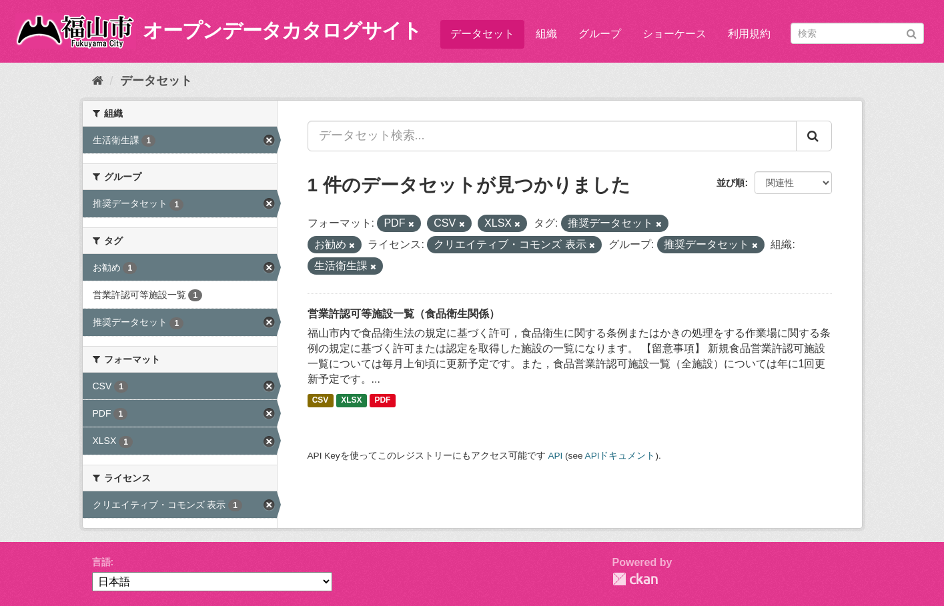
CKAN (635, 579)
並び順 (731, 182)
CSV (320, 400)
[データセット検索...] (552, 136)
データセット (482, 33)
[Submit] (911, 32)
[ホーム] (97, 80)
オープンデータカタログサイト (282, 30)
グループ (599, 33)
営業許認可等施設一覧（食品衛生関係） (404, 313)
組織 (546, 33)
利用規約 (749, 33)
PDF (382, 400)
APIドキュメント (620, 456)
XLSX (351, 400)
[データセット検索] (857, 33)
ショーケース (674, 33)
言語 (101, 562)
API (555, 456)
